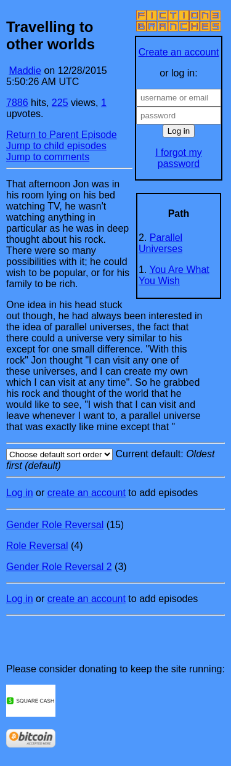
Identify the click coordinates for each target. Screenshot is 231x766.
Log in (19, 492)
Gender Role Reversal (54, 524)
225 (60, 102)
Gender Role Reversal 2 (59, 566)
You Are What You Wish (174, 275)
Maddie (25, 70)
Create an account (179, 52)
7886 (17, 102)
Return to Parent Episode (61, 134)
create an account (86, 492)
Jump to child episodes (56, 146)
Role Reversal (37, 545)
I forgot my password (178, 158)
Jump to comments (47, 157)
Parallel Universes (160, 243)
